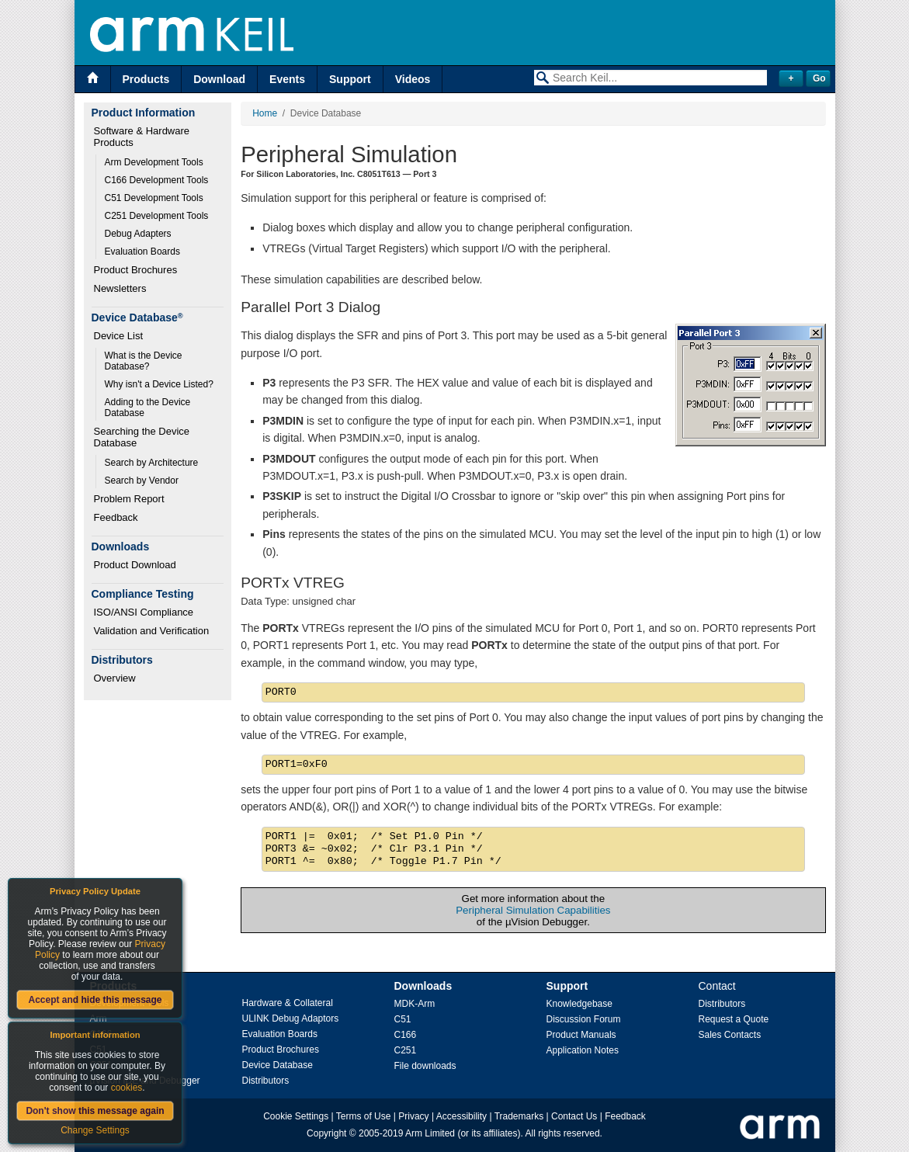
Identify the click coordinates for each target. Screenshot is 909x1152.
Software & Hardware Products (143, 136)
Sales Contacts (730, 1034)
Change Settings (95, 1130)
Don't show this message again (95, 1110)
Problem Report (129, 499)
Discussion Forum (583, 1019)
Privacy (413, 1116)
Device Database (277, 1065)
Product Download (135, 565)
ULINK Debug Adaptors (290, 1018)
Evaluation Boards (142, 251)
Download (219, 79)
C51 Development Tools (154, 198)
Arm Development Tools (154, 162)
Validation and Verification (152, 631)
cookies (127, 1087)
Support (350, 79)
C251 (405, 1050)
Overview (115, 678)
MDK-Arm (414, 1003)
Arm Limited (430, 1133)
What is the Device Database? (145, 361)
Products (146, 79)
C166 (405, 1034)
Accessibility (461, 1116)
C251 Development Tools (157, 215)
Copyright (326, 1133)
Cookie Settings (295, 1116)
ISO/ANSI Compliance (144, 612)
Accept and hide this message (94, 999)
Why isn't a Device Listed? (159, 384)
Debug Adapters (138, 233)
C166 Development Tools (157, 180)
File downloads (425, 1065)
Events (287, 79)
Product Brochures (136, 270)
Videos (413, 79)
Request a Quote (734, 1019)
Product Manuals (581, 1034)
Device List (119, 336)
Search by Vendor (142, 480)
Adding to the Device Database (149, 407)
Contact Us (574, 1116)
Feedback (116, 517)
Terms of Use (363, 1116)
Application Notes (582, 1050)
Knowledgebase (579, 1003)
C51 (402, 1019)
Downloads (423, 986)
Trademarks (519, 1116)
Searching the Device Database (143, 437)
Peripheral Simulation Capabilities (533, 910)
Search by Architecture (152, 462)
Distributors (266, 1080)
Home (264, 113)
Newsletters (120, 288)
